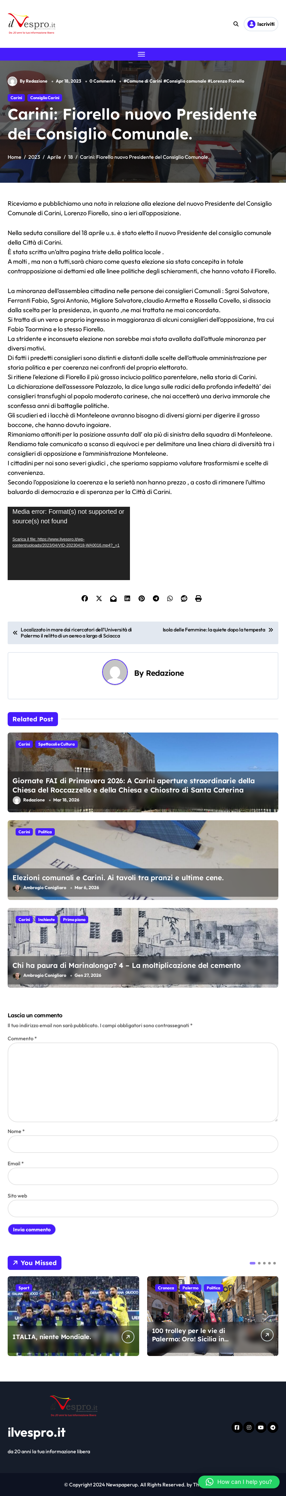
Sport (23, 1287)
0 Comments (102, 81)
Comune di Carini (144, 81)
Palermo (190, 1287)
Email (16, 1163)
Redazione (165, 673)
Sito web (17, 1195)
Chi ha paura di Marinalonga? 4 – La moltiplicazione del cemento (126, 965)
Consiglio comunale (186, 81)
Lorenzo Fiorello (227, 81)
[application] (69, 543)
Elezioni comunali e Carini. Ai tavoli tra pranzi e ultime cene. (118, 877)
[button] (252, 1263)
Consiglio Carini (44, 97)
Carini (16, 97)
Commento (22, 1038)
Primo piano (74, 919)
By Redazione (27, 81)
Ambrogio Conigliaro (39, 888)
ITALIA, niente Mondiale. (51, 1337)
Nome (16, 1131)
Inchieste (46, 919)
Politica (45, 831)
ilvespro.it (37, 1432)
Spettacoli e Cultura (56, 744)
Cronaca (166, 1287)
